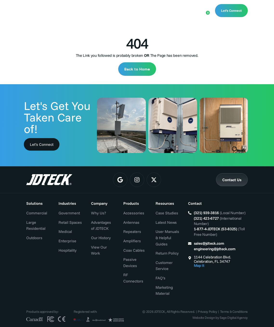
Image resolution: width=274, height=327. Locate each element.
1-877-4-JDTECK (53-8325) (215, 228)
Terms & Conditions (234, 311)
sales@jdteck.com (209, 243)
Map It (199, 265)
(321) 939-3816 (206, 212)
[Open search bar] (190, 10)
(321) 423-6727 (206, 218)
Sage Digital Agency (234, 317)
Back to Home (137, 69)
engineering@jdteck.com (214, 248)
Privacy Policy (207, 311)
